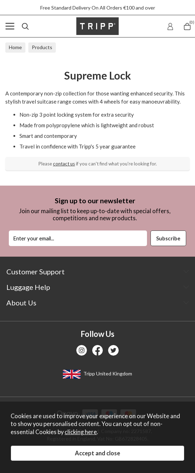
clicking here (81, 432)
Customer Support (35, 271)
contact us (64, 164)
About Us (21, 302)
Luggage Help (28, 287)
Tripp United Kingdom (97, 374)
